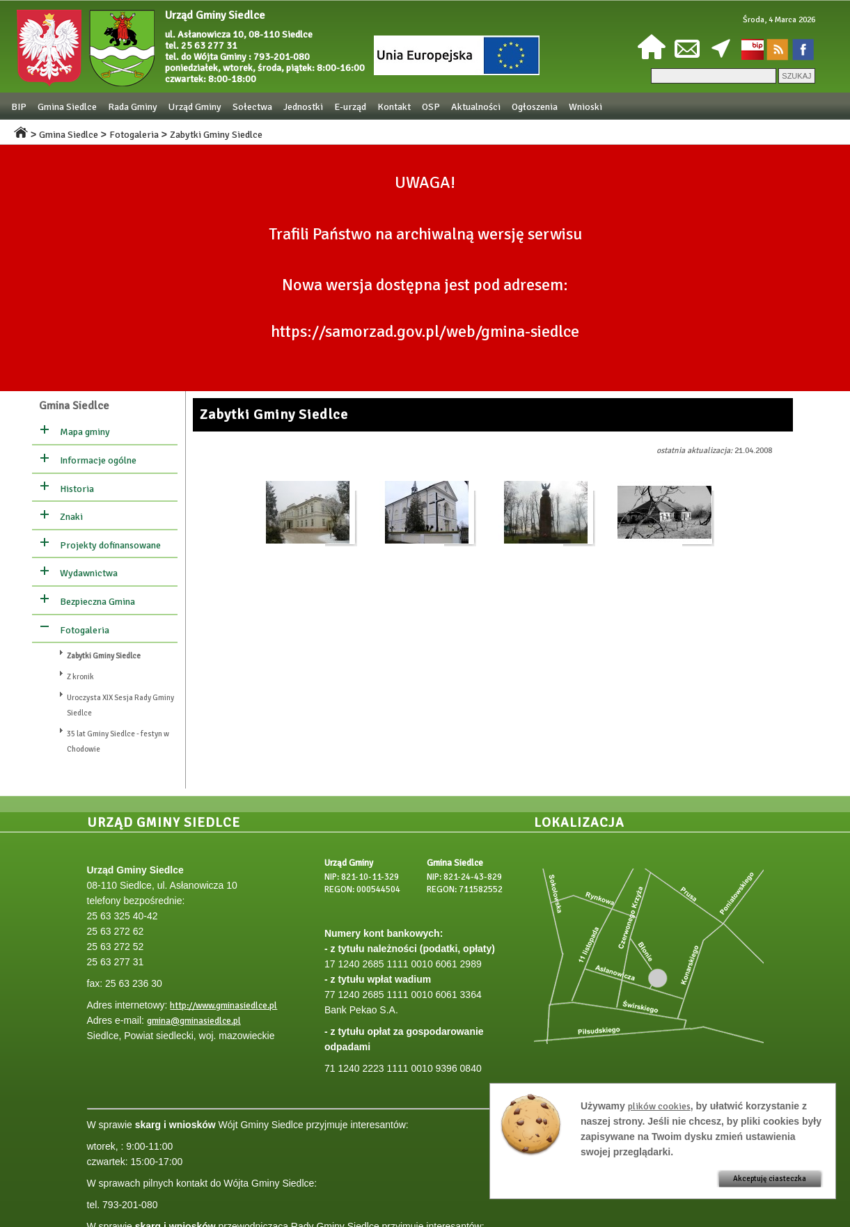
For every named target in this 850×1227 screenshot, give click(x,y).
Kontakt (394, 107)
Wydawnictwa (89, 573)
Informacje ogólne (98, 460)
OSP (431, 107)
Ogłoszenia (535, 107)
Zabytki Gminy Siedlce (216, 135)
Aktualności (476, 107)
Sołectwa (252, 107)
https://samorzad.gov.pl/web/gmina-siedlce (425, 332)
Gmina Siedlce (67, 107)
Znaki (71, 517)
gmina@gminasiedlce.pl (194, 1021)
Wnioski (585, 107)
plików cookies (659, 1106)
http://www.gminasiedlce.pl (223, 1005)
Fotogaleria (134, 135)
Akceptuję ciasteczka (769, 1178)
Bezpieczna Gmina (97, 602)
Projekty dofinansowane (110, 545)
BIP (18, 107)
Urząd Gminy (194, 107)
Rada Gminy (132, 107)
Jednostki (303, 107)
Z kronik (80, 676)
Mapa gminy (85, 432)
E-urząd (350, 107)
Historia (77, 489)
